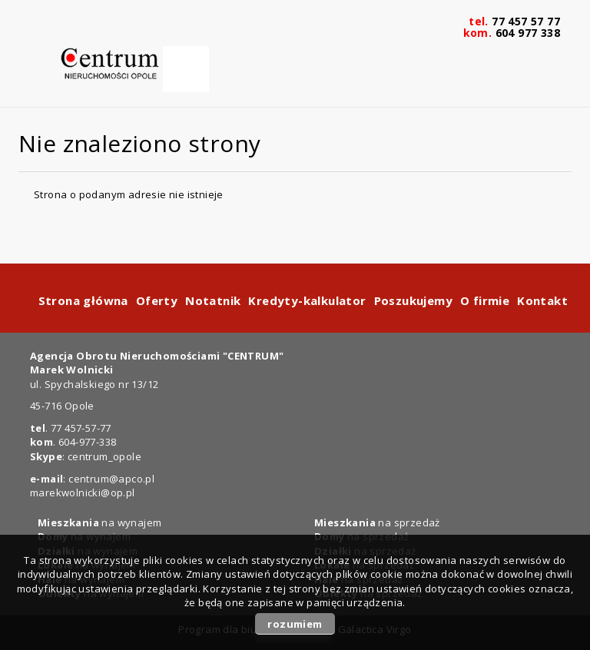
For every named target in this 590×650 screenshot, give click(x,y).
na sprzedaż (377, 522)
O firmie (484, 300)
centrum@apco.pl (111, 479)
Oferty (156, 300)
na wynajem (99, 522)
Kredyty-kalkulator (307, 300)
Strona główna (83, 300)
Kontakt (542, 300)
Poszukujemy (413, 300)
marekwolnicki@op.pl (82, 492)
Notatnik (212, 300)
